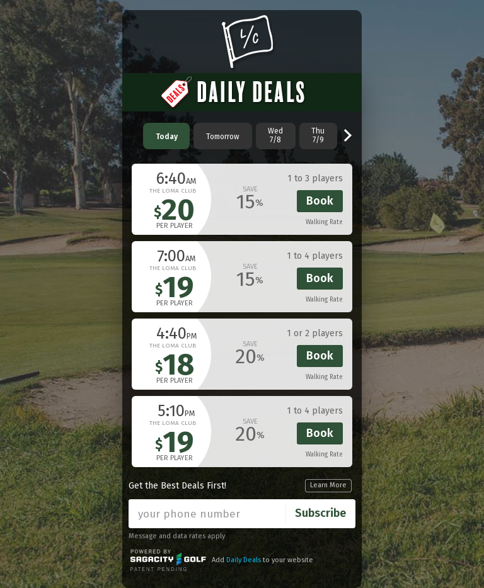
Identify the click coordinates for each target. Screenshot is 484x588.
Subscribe (320, 513)
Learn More (328, 485)
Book (319, 201)
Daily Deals (243, 560)
